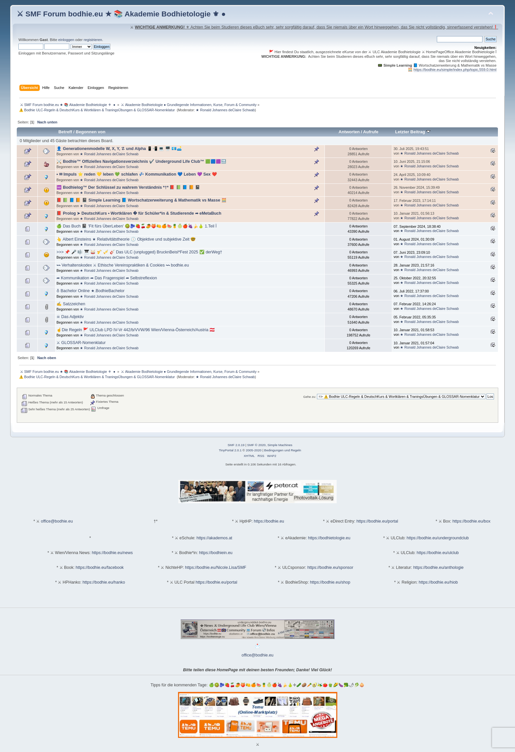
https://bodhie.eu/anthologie (438, 567)
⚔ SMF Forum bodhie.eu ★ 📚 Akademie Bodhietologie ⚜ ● (121, 14)
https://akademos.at (214, 538)
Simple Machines (279, 445)
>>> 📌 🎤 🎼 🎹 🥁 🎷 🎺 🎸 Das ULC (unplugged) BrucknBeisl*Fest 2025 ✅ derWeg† (139, 252)
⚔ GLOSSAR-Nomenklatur (81, 342)
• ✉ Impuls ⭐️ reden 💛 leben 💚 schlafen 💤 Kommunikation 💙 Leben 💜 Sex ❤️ (136, 174)
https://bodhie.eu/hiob (438, 582)
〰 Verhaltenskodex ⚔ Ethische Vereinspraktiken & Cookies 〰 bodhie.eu (122, 265)
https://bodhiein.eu (216, 552)
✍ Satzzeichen (70, 304)
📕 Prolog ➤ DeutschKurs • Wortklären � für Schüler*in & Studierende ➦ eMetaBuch (138, 213)
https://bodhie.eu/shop (330, 582)
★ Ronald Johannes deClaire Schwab (225, 110)
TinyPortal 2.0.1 (230, 450)
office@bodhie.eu (57, 521)
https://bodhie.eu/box (471, 521)
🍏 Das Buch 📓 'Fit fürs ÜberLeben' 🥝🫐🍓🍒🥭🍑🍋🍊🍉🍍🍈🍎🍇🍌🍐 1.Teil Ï (136, 226)
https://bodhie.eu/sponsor (330, 567)
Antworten (349, 131)
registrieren (93, 40)
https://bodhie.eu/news (112, 552)
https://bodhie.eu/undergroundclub (438, 538)
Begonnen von (91, 131)
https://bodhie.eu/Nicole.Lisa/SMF (215, 567)
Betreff (65, 131)
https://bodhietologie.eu (329, 538)
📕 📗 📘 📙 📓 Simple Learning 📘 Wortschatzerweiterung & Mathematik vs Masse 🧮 (141, 200)
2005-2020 (253, 450)
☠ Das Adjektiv (70, 316)
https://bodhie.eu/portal (377, 521)
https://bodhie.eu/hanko (103, 582)
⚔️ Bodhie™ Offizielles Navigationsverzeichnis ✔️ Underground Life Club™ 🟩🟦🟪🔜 (141, 161)
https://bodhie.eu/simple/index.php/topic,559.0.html (455, 70)
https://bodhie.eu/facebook (99, 567)
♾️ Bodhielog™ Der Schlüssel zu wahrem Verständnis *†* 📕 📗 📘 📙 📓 (128, 187)
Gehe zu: (309, 396)
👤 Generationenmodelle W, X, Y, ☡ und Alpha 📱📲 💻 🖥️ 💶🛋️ (119, 148)
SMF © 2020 (256, 445)
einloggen (66, 40)
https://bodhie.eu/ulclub (438, 552)
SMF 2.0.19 (236, 445)
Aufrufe (370, 131)
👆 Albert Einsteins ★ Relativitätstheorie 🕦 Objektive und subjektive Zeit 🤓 (126, 239)
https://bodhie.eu (269, 521)
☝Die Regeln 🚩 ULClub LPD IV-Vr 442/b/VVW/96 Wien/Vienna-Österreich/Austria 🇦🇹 (135, 330)
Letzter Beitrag (412, 131)
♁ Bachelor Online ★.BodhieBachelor (90, 291)
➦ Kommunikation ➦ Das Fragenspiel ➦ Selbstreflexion (106, 278)
